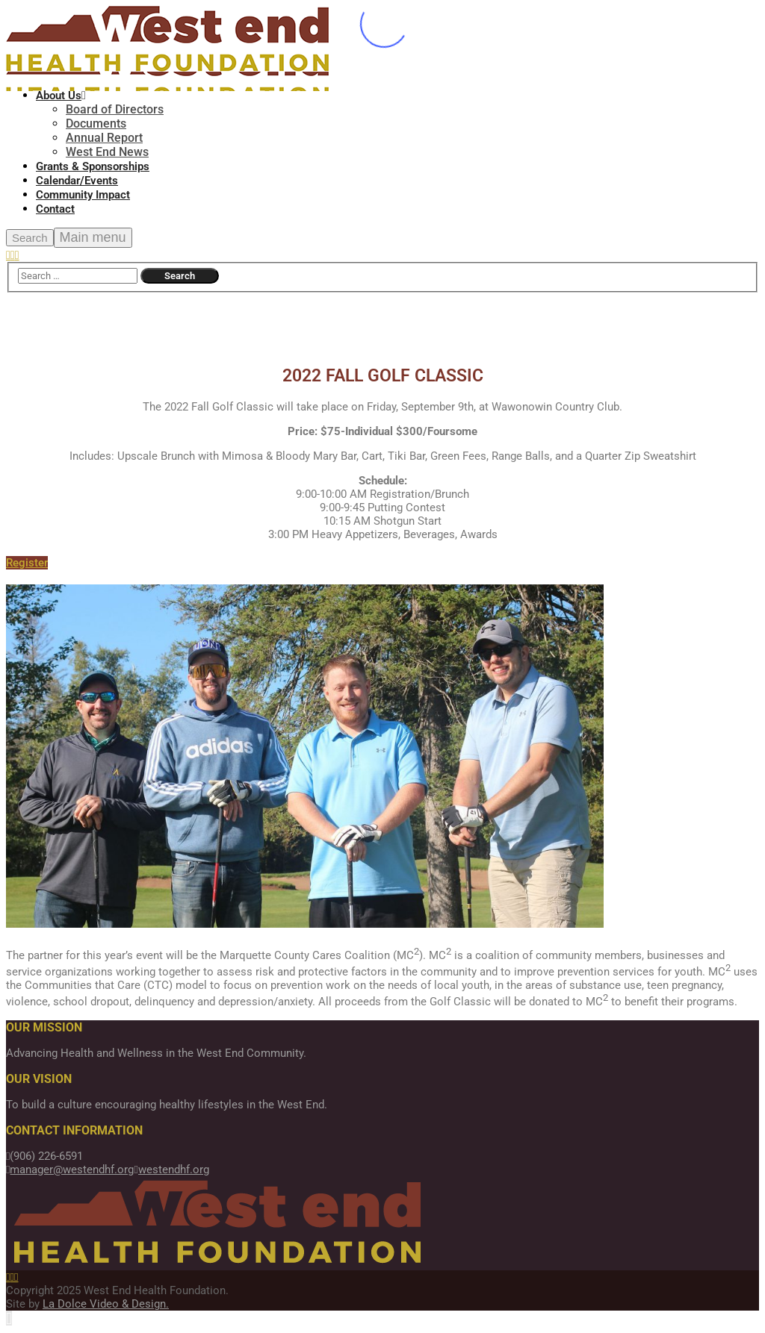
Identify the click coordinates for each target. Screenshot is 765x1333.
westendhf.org (171, 1169)
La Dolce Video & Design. (106, 1304)
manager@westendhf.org (70, 1169)
